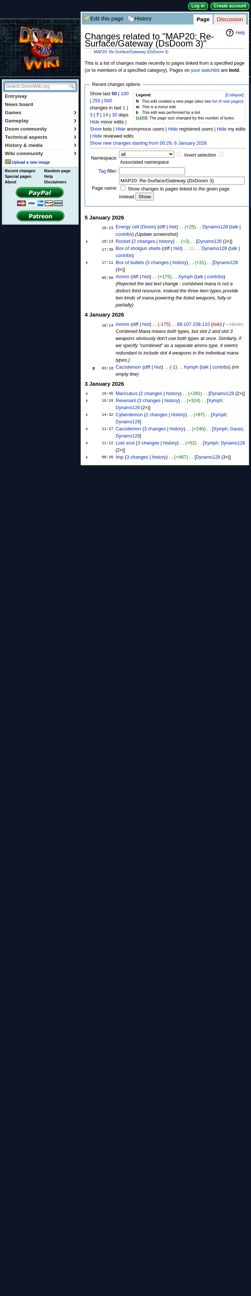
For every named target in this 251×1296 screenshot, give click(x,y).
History (143, 19)
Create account (230, 6)
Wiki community (40, 153)
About (10, 182)
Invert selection (200, 155)
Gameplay (40, 121)
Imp (119, 457)
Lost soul (125, 443)
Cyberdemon (129, 414)
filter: (107, 171)
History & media (40, 145)
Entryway (16, 96)
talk (234, 227)
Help (240, 32)
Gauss (236, 429)
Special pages (18, 176)
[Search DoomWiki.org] (35, 86)
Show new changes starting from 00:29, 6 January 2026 (148, 143)
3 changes (158, 262)
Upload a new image (31, 162)
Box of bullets (130, 262)
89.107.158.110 (193, 324)
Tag (102, 171)
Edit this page (106, 19)
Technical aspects (40, 137)
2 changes (144, 241)
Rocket (123, 241)
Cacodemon (128, 367)
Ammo (122, 276)
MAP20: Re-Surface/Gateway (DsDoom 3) (131, 51)
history (166, 241)
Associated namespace (144, 162)
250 (96, 100)
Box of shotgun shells (138, 248)
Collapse (234, 95)
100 (125, 93)
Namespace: (104, 158)
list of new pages (227, 101)
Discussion (230, 19)
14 (105, 115)
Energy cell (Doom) (136, 227)
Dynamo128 (215, 227)
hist (172, 227)
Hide (95, 122)
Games (40, 112)
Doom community (40, 129)
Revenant (126, 400)
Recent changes (20, 171)
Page (203, 19)
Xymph (185, 276)
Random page (57, 171)
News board (19, 104)
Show (96, 129)
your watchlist (205, 70)
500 (108, 100)
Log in (198, 6)
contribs (124, 234)
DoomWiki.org (40, 48)
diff (162, 227)
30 (114, 115)
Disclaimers (55, 182)
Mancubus (127, 393)
